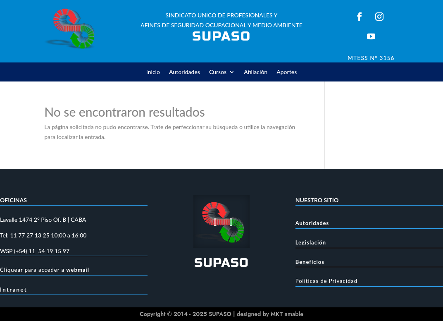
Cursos (217, 72)
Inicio (153, 72)
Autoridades (184, 72)
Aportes (286, 72)
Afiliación (255, 72)
